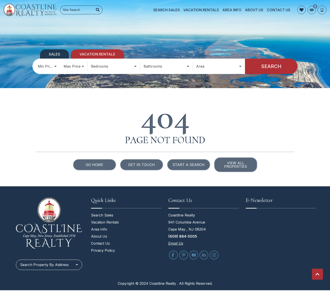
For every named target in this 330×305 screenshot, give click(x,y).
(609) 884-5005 (182, 236)
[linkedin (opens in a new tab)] (203, 255)
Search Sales (166, 10)
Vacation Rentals (201, 10)
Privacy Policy (103, 250)
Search (271, 66)
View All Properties (235, 165)
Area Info (231, 10)
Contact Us (278, 10)
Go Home (94, 165)
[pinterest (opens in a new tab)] (183, 255)
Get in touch (141, 165)
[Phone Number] (322, 10)
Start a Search (189, 165)
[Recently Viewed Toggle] (311, 10)
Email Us (175, 243)
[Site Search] (76, 10)
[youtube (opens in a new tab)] (193, 255)
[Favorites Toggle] (301, 10)
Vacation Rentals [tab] (97, 54)
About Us (254, 10)
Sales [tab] (54, 54)
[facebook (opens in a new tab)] (173, 255)
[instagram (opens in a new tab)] (214, 255)
